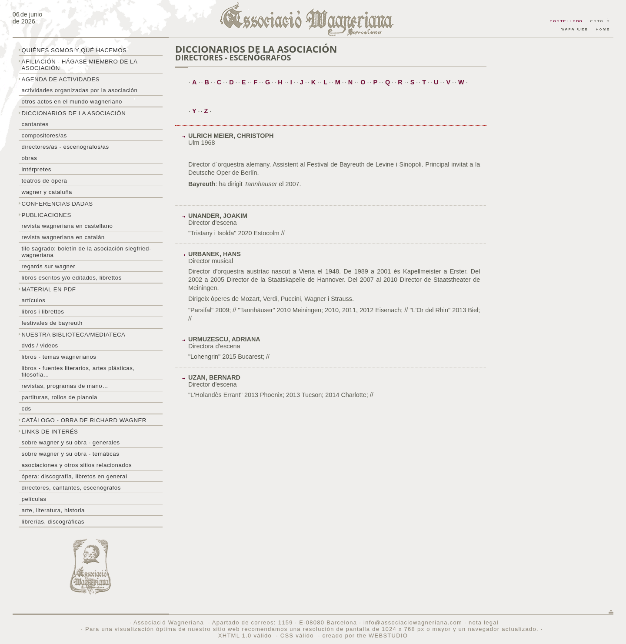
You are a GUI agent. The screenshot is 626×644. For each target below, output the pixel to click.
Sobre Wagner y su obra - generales (71, 442)
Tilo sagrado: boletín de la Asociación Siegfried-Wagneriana (86, 251)
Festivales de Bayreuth (52, 323)
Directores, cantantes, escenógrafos (71, 487)
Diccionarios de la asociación (74, 113)
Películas (34, 499)
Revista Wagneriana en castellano (67, 226)
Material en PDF (49, 289)
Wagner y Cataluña (47, 192)
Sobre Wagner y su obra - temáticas (71, 453)
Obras (29, 158)
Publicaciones (46, 215)
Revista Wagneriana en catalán (63, 237)
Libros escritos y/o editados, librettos (72, 277)
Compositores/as (44, 135)
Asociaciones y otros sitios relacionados (77, 465)
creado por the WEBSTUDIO (365, 635)
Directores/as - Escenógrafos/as (65, 146)
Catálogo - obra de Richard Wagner (84, 420)
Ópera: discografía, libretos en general (74, 476)
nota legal (484, 622)
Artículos (34, 300)
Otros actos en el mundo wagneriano (72, 101)
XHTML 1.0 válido (245, 635)
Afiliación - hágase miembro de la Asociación (80, 64)
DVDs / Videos (40, 345)
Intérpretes (36, 169)
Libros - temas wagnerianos (59, 357)
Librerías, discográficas (53, 521)
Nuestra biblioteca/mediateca (74, 334)
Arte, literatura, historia (53, 510)
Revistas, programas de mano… (65, 386)
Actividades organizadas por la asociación (80, 90)
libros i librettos (43, 311)
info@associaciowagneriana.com (412, 622)
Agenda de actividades (61, 79)
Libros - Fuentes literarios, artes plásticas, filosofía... (78, 371)
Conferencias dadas (57, 203)
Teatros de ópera (44, 180)
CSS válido (297, 635)
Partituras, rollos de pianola (59, 397)
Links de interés (50, 431)
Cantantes (35, 124)
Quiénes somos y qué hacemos (74, 50)
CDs (26, 408)
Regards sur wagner (49, 266)
